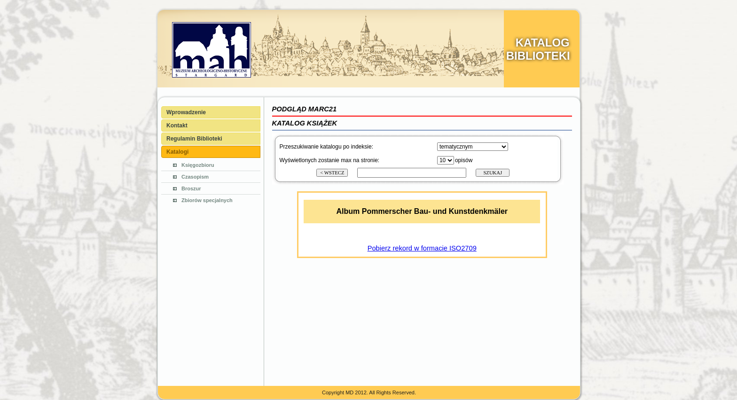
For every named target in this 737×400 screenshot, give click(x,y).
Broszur (191, 188)
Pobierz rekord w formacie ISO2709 (422, 248)
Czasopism (195, 177)
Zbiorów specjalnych (207, 200)
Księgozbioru (197, 165)
